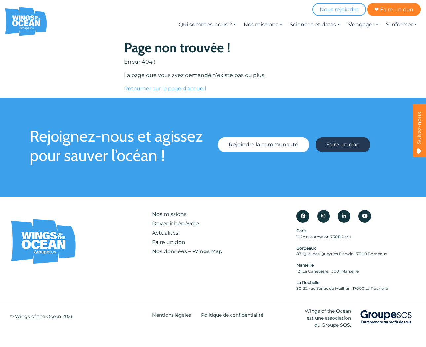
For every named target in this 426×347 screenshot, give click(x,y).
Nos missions (261, 24)
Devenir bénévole (175, 223)
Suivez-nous (419, 133)
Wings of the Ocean (38, 316)
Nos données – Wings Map (187, 251)
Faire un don (343, 144)
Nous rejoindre (339, 9)
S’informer (399, 24)
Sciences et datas (313, 24)
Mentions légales (171, 315)
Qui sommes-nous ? (205, 24)
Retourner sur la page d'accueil (165, 88)
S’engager (361, 24)
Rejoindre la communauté (263, 144)
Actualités (165, 233)
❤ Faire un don (393, 9)
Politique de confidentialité (232, 315)
